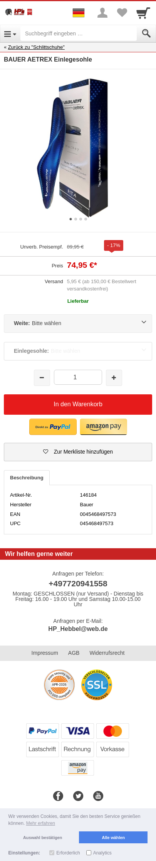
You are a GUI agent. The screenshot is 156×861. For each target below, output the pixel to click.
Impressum (45, 653)
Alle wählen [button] (113, 837)
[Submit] (146, 33)
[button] (78, 452)
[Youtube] (98, 796)
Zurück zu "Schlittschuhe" (36, 47)
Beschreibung (27, 478)
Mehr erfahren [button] (40, 823)
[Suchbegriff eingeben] (78, 33)
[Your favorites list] (122, 13)
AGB (74, 653)
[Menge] (78, 377)
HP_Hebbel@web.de (77, 629)
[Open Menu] (10, 33)
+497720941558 (78, 583)
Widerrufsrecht (106, 653)
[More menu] (102, 13)
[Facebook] (58, 796)
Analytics (102, 853)
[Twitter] (78, 796)
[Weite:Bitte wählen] (78, 323)
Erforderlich (68, 853)
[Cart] (143, 13)
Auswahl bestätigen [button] (42, 837)
